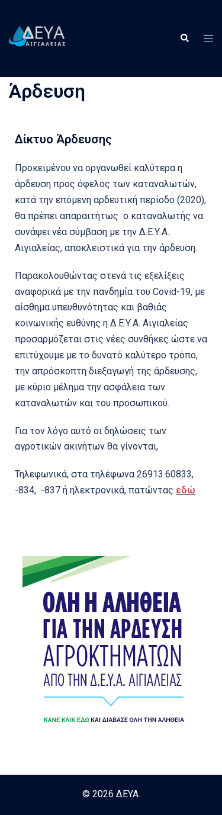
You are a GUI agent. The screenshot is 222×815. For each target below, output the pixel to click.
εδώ (185, 490)
